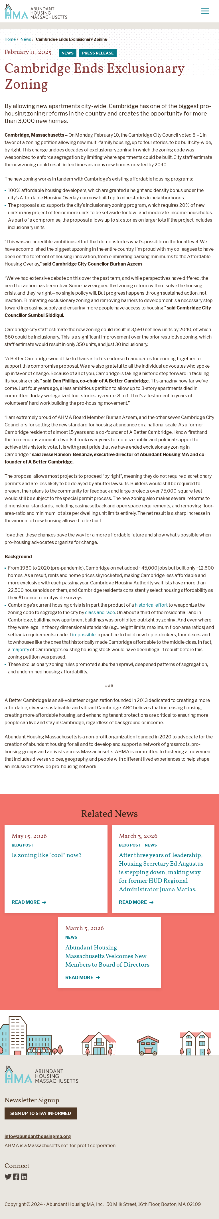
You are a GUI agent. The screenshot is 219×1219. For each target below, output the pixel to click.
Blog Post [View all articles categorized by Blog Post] (22, 845)
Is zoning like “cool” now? (47, 855)
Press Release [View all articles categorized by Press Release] (98, 53)
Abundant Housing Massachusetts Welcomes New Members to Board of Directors (107, 956)
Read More (32, 903)
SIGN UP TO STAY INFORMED (40, 1113)
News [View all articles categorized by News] (68, 53)
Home (10, 39)
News (26, 39)
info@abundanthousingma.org (38, 1136)
